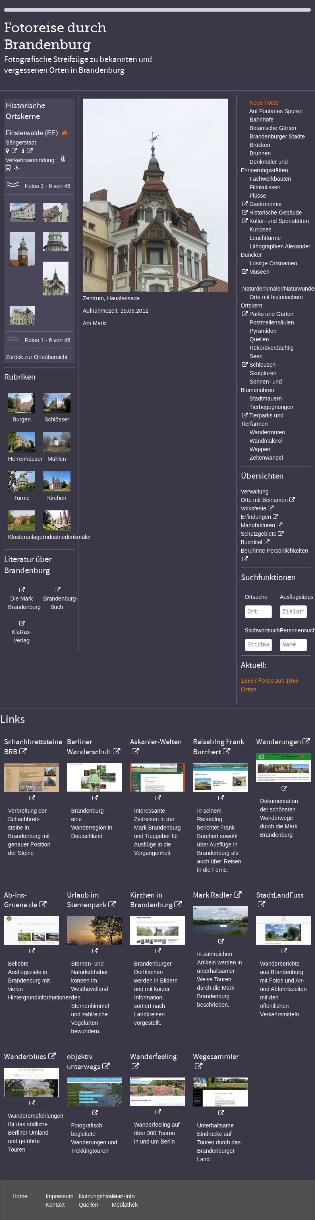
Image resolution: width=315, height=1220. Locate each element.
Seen (256, 356)
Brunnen (260, 153)
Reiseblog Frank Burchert (218, 746)
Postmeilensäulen (271, 322)
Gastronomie (265, 204)
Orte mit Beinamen (264, 500)
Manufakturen (258, 525)
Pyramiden (262, 331)
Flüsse (257, 195)
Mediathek (125, 1204)
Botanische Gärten (272, 128)
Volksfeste (254, 508)
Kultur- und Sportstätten (279, 221)
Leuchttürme (265, 238)
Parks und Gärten (271, 314)
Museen (259, 271)
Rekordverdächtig (271, 348)
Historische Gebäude (275, 212)
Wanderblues (25, 1056)
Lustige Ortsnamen (273, 263)
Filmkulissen (264, 187)
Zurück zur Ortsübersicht (36, 357)
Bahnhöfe (261, 119)
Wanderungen (278, 742)
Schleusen (262, 364)
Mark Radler (212, 895)
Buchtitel (252, 542)
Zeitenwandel (266, 457)
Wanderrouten (267, 432)
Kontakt (55, 1204)
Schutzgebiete (259, 534)
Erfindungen (256, 517)
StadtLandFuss (280, 895)
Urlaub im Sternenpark (86, 900)
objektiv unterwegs (83, 1061)
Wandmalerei (265, 441)
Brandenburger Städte (277, 136)
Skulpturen (262, 373)
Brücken (259, 145)
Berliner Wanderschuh (89, 746)
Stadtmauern (265, 398)
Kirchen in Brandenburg (151, 900)
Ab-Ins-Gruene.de (20, 900)
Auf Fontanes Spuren (276, 111)
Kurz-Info (123, 1196)
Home (19, 1196)
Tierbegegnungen (271, 407)
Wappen (259, 449)
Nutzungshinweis (100, 1196)
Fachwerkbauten (270, 178)
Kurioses (260, 229)
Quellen (259, 339)
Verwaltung (255, 491)
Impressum (59, 1196)
